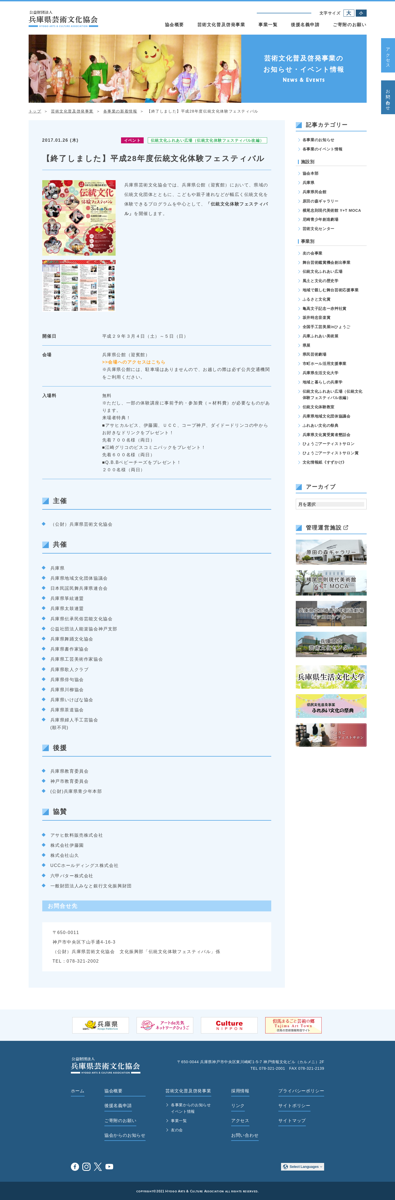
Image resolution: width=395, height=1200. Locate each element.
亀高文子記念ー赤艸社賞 (325, 308)
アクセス (388, 55)
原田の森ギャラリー (321, 201)
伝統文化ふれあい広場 (323, 271)
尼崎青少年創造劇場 (321, 219)
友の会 (177, 1130)
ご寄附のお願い (349, 24)
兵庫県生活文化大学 (321, 373)
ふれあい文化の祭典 (321, 425)
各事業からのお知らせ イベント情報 (191, 1108)
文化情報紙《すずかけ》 (325, 462)
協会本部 (311, 173)
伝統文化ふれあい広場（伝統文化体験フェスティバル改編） (207, 140)
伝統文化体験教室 (319, 407)
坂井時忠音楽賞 (317, 317)
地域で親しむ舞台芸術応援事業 (331, 290)
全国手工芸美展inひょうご (327, 327)
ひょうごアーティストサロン (329, 444)
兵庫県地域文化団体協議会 (327, 416)
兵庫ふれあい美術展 (321, 336)
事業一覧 (268, 24)
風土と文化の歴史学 (321, 281)
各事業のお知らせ (319, 140)
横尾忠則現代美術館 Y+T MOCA (332, 210)
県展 (306, 345)
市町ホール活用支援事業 (325, 363)
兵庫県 (309, 182)
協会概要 (174, 24)
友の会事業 (313, 253)
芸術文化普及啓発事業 (221, 24)
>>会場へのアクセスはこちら (134, 362)
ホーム (78, 1091)
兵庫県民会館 (315, 192)
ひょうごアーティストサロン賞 (331, 453)
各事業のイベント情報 (323, 149)
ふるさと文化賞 (317, 299)
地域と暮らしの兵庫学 (323, 382)
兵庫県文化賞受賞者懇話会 (327, 435)
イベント (132, 140)
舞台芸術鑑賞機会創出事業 (327, 262)
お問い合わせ (388, 97)
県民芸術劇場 (315, 354)
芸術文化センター (319, 228)
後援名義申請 (305, 24)
